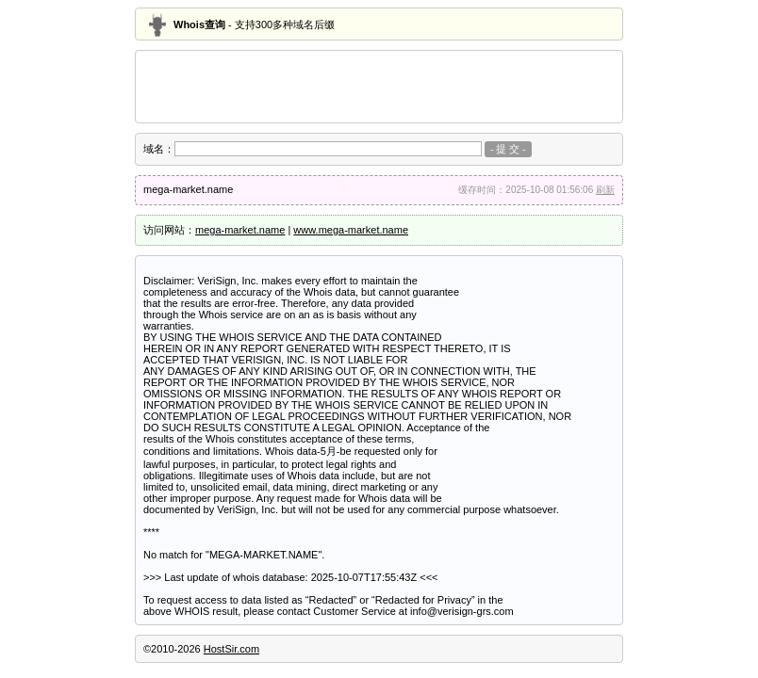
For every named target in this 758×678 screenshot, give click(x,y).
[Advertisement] (379, 86)
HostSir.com (231, 648)
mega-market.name (240, 229)
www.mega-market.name (350, 229)
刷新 (605, 190)
